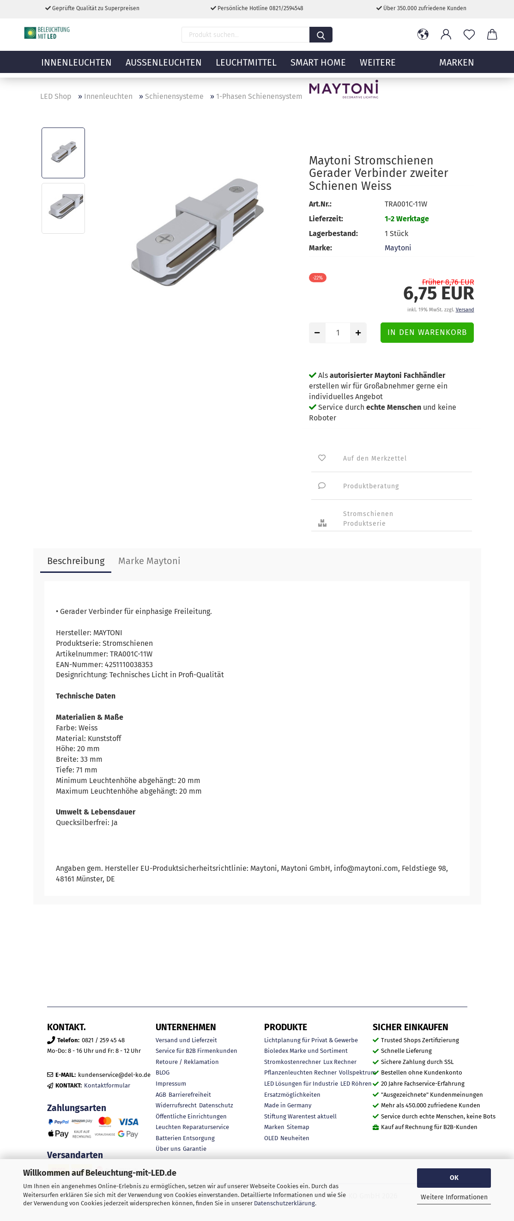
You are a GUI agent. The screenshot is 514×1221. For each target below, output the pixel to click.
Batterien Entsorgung (185, 1138)
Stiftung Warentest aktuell (300, 1116)
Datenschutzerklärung (284, 1203)
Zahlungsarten (76, 1108)
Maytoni (398, 247)
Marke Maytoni (149, 560)
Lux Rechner (340, 1061)
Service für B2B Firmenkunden (196, 1050)
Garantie (194, 1148)
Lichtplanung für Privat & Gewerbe (311, 1040)
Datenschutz (216, 1105)
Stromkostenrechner (292, 1061)
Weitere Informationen (454, 1197)
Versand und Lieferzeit (186, 1040)
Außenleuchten (164, 67)
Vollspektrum (357, 1072)
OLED (271, 1138)
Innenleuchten (76, 67)
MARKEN (456, 67)
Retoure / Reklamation (187, 1061)
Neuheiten (294, 1138)
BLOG (162, 1072)
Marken (274, 1127)
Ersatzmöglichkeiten (292, 1094)
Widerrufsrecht (176, 1105)
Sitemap (298, 1127)
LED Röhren (356, 1083)
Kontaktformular (107, 1085)
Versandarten (75, 1155)
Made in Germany (287, 1105)
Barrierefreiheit (190, 1094)
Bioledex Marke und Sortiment (306, 1050)
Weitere (378, 67)
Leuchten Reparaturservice (192, 1127)
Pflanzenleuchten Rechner (300, 1072)
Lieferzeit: (326, 218)
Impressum (171, 1083)
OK (454, 1178)
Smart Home (318, 67)
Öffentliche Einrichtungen (191, 1116)
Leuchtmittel (246, 67)
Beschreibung (75, 560)
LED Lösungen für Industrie (301, 1083)
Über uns (168, 1148)
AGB (161, 1094)
